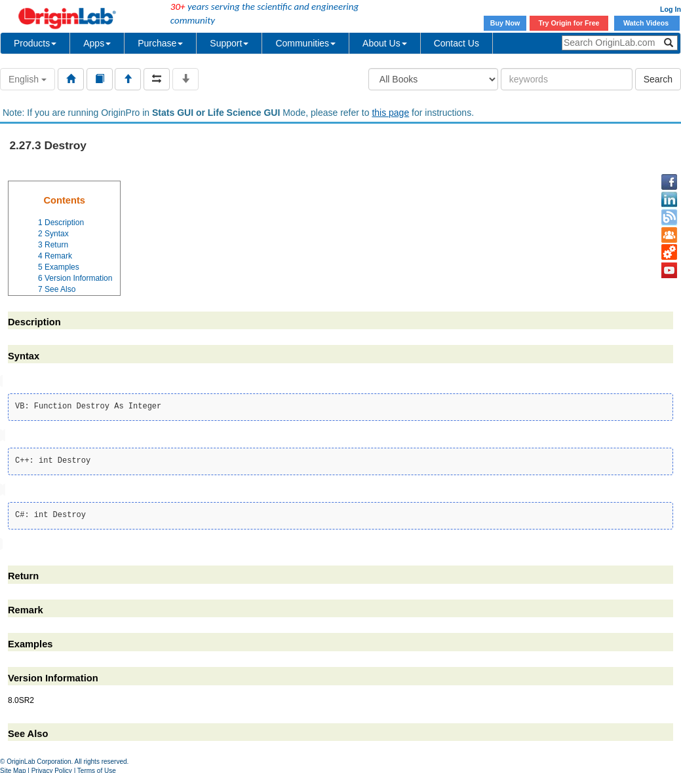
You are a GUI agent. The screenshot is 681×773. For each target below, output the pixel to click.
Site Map (13, 768)
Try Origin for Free (569, 23)
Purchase (160, 43)
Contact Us (456, 43)
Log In (670, 9)
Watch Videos (647, 23)
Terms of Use (96, 768)
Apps (97, 43)
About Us (384, 43)
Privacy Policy (51, 768)
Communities (305, 43)
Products (35, 43)
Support (229, 43)
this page (390, 112)
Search (658, 79)
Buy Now (505, 23)
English (28, 79)
